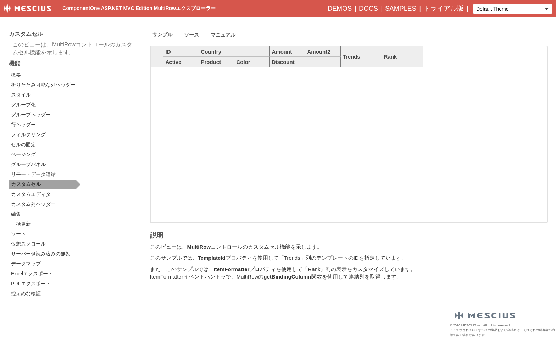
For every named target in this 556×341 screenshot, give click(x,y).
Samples (400, 8)
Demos (340, 8)
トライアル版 (443, 8)
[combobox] (507, 9)
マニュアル (223, 35)
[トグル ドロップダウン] (546, 9)
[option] (44, 75)
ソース (191, 35)
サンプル (162, 34)
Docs (368, 8)
